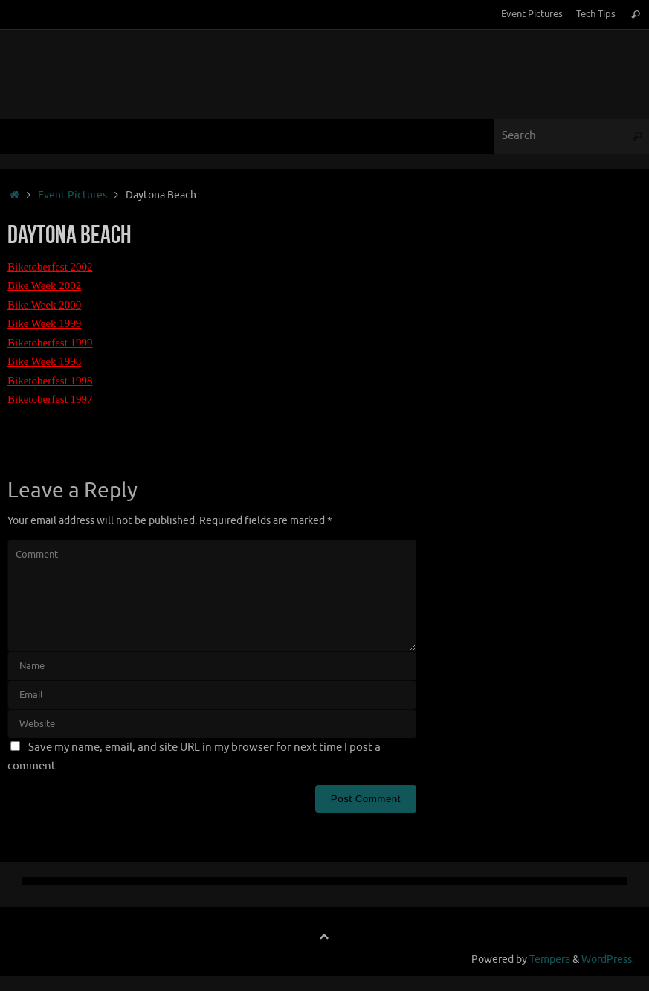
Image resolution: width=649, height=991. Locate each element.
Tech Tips (596, 14)
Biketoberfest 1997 (50, 399)
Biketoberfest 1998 (50, 381)
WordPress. (607, 959)
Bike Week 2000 (44, 305)
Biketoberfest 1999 (50, 343)
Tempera (549, 959)
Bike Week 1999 (44, 323)
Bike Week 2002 (44, 285)
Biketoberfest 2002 (50, 267)
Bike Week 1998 (44, 361)
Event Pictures (532, 14)
